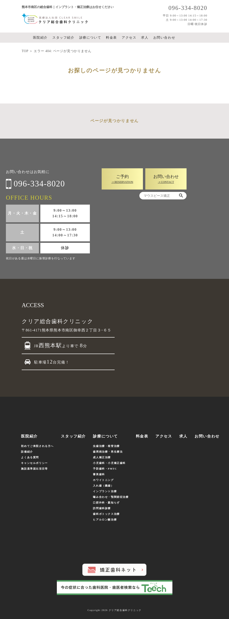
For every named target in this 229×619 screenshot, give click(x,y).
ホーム (26, 38)
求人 (144, 37)
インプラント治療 (105, 491)
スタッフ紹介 (63, 37)
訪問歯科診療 (102, 508)
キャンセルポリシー (34, 463)
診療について (90, 37)
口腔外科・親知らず (106, 502)
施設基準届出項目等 (34, 468)
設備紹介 (27, 451)
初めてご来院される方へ (37, 446)
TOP (25, 51)
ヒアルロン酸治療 (105, 519)
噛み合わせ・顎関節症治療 (111, 496)
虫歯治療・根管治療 (106, 446)
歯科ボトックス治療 (106, 513)
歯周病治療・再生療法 (108, 451)
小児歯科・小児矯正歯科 (109, 463)
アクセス (129, 37)
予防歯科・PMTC (105, 468)
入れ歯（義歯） (103, 485)
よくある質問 (30, 457)
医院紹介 (40, 37)
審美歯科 (99, 474)
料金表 (111, 37)
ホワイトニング (103, 480)
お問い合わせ (164, 37)
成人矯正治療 (102, 457)
